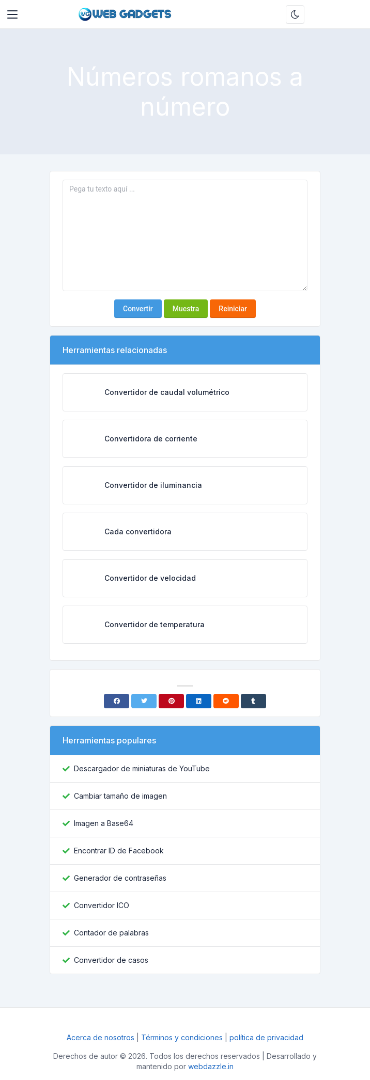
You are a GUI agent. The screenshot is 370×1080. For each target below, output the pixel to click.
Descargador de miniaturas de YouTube (142, 768)
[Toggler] (12, 14)
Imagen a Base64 (103, 823)
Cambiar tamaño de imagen (120, 795)
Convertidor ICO (101, 905)
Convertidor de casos (111, 960)
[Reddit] (226, 701)
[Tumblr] (253, 701)
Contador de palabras (111, 932)
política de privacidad (266, 1037)
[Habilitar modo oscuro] (295, 14)
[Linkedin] (198, 701)
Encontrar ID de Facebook (119, 850)
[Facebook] (116, 701)
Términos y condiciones (182, 1037)
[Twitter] (144, 701)
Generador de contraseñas (120, 877)
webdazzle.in (211, 1066)
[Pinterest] (171, 701)
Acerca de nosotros (101, 1037)
